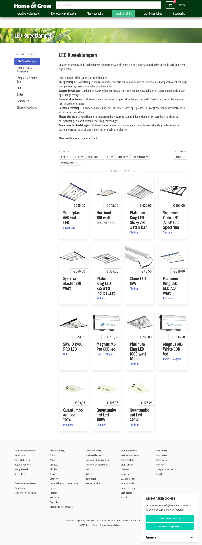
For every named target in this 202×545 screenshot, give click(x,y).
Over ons (183, 5)
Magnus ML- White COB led (173, 349)
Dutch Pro (54, 478)
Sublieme (54, 497)
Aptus (52, 455)
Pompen (160, 464)
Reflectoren (23, 101)
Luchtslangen (127, 464)
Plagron (53, 492)
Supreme (167, 232)
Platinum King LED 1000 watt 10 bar (138, 351)
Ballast (20, 94)
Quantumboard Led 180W (106, 415)
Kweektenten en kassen (63, 13)
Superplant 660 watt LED (72, 217)
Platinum (134, 232)
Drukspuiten (161, 455)
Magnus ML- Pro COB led (106, 347)
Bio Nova (54, 464)
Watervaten (161, 460)
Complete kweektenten (25, 492)
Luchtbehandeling (152, 13)
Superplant (69, 227)
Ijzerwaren (126, 474)
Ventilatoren (126, 492)
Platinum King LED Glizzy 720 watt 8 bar (138, 220)
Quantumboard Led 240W (139, 415)
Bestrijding (19, 474)
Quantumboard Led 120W (73, 415)
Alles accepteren (169, 526)
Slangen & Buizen (164, 469)
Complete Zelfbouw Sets (27, 79)
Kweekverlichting (124, 13)
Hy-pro (53, 488)
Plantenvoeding (95, 13)
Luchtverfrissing (128, 488)
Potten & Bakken (22, 460)
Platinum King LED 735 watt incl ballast (105, 286)
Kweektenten (20, 488)
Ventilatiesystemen (130, 455)
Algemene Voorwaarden (110, 520)
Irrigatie (160, 474)
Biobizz (53, 469)
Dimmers (125, 469)
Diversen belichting (27, 107)
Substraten (19, 455)
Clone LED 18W (138, 281)
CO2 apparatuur (128, 478)
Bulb (19, 88)
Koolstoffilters (127, 460)
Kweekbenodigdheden (28, 13)
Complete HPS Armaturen (24, 69)
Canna (52, 474)
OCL (65, 354)
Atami (52, 460)
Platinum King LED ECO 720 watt (170, 286)
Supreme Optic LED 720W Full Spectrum (171, 220)
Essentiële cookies (169, 518)
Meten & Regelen (22, 464)
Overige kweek (21, 469)
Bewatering (179, 13)
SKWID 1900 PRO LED (72, 347)
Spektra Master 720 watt (72, 283)
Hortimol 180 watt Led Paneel (105, 217)
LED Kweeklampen (26, 61)
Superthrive (55, 502)
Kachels (124, 497)
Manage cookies (132, 520)
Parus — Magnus (105, 354)
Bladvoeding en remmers (61, 507)
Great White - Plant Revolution (64, 483)
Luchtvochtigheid (128, 483)
